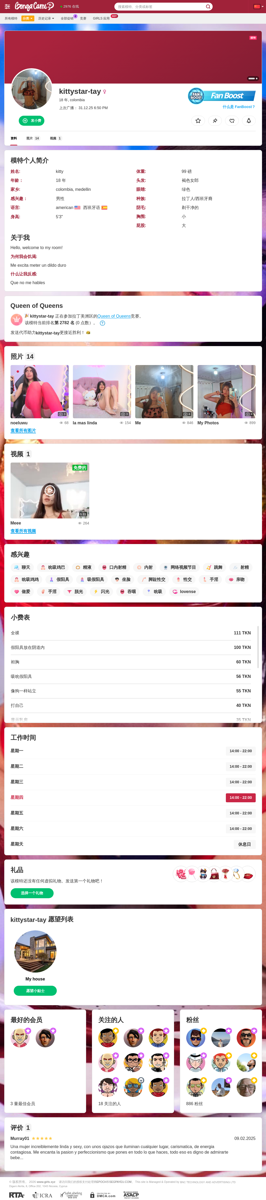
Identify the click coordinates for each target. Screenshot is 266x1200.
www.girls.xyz (46, 1181)
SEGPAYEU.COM (120, 1181)
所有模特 (11, 18)
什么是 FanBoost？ (239, 107)
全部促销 (68, 18)
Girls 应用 (102, 18)
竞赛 (83, 18)
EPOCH (101, 1181)
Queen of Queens (114, 316)
